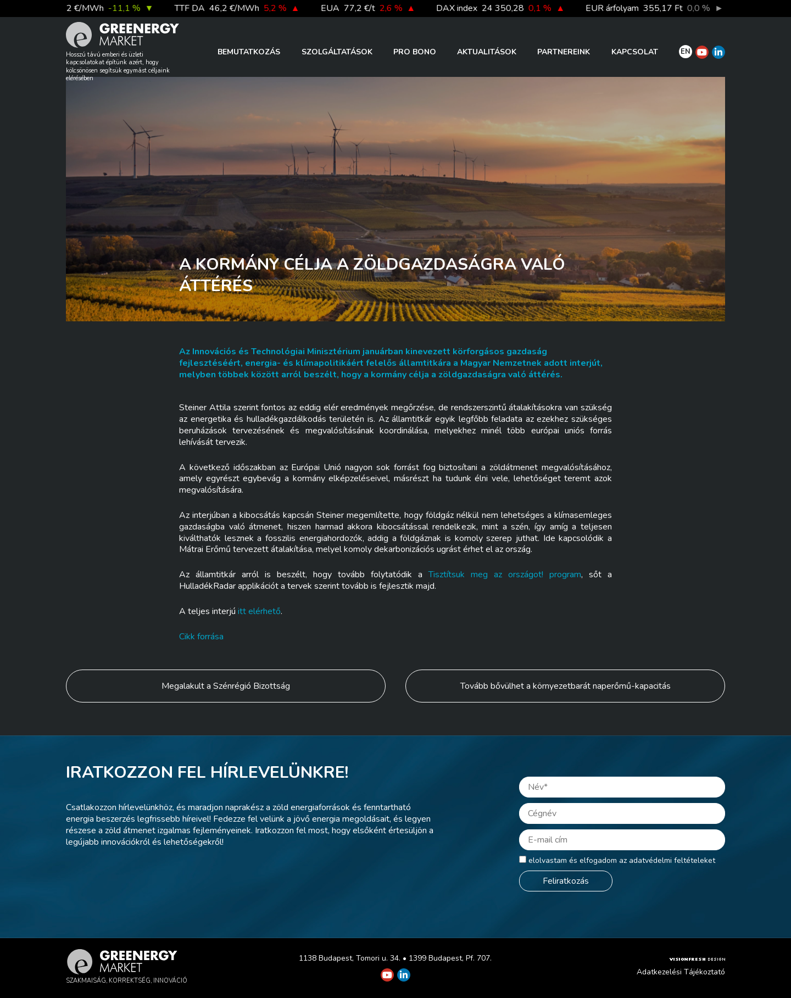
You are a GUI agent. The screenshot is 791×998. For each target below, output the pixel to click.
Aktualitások (486, 52)
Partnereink (563, 52)
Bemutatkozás (249, 52)
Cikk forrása (201, 637)
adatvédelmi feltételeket (672, 860)
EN (685, 52)
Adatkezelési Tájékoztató (681, 972)
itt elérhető (259, 611)
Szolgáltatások (337, 52)
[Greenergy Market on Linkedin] (718, 52)
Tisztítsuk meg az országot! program (504, 574)
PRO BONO (414, 52)
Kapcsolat (634, 52)
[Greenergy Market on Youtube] (702, 52)
